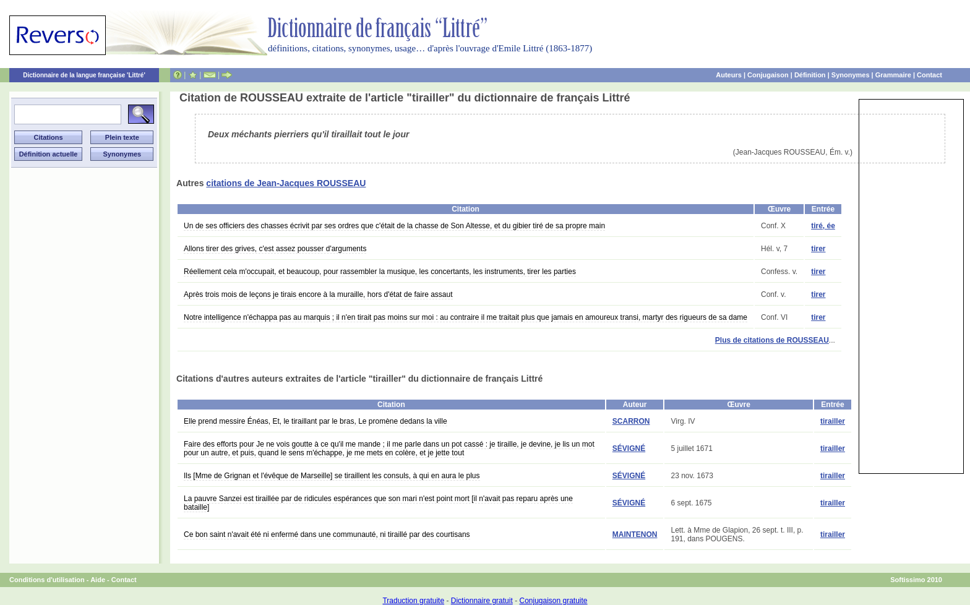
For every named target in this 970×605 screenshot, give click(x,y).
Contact (929, 75)
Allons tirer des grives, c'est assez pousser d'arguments (275, 248)
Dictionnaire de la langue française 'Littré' (84, 75)
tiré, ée (823, 225)
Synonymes (850, 75)
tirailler (832, 421)
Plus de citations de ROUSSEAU (772, 340)
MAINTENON (635, 534)
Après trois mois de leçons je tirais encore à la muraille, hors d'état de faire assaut (318, 294)
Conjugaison (768, 75)
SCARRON (631, 421)
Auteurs (729, 75)
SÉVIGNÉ (628, 448)
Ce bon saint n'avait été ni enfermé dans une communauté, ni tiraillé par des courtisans (327, 534)
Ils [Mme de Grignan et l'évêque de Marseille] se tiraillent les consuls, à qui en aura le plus (332, 475)
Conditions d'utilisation (47, 579)
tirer (818, 248)
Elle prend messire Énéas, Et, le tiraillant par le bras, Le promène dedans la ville (315, 421)
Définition (810, 75)
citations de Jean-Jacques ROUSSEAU (286, 183)
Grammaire (893, 75)
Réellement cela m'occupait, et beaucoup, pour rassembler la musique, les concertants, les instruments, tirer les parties (380, 271)
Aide (97, 579)
